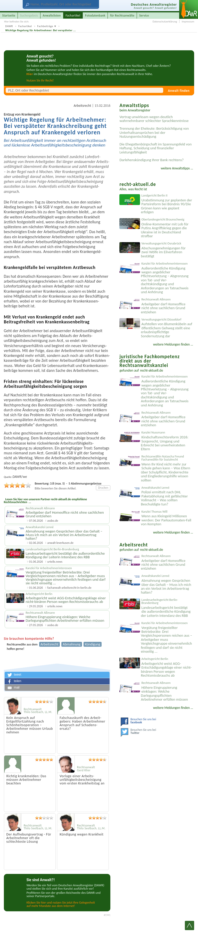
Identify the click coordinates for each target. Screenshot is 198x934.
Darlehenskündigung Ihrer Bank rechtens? (151, 160)
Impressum (188, 21)
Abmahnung (71, 644)
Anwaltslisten (52, 15)
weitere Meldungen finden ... (173, 344)
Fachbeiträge (45, 26)
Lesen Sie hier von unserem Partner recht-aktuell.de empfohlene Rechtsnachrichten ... (45, 500)
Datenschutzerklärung (165, 21)
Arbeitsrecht (82, 105)
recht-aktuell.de (151, 370)
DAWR (9, 26)
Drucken (103, 487)
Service (144, 15)
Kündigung (92, 644)
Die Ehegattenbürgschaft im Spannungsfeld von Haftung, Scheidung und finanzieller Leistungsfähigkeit (155, 148)
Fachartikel (25, 26)
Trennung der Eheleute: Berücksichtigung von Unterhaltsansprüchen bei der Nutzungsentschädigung (154, 132)
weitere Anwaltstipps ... (177, 168)
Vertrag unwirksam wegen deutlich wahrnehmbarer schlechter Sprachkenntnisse (153, 118)
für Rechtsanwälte (122, 15)
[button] (57, 675)
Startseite (8, 15)
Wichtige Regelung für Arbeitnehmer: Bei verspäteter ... (40, 30)
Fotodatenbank (95, 15)
